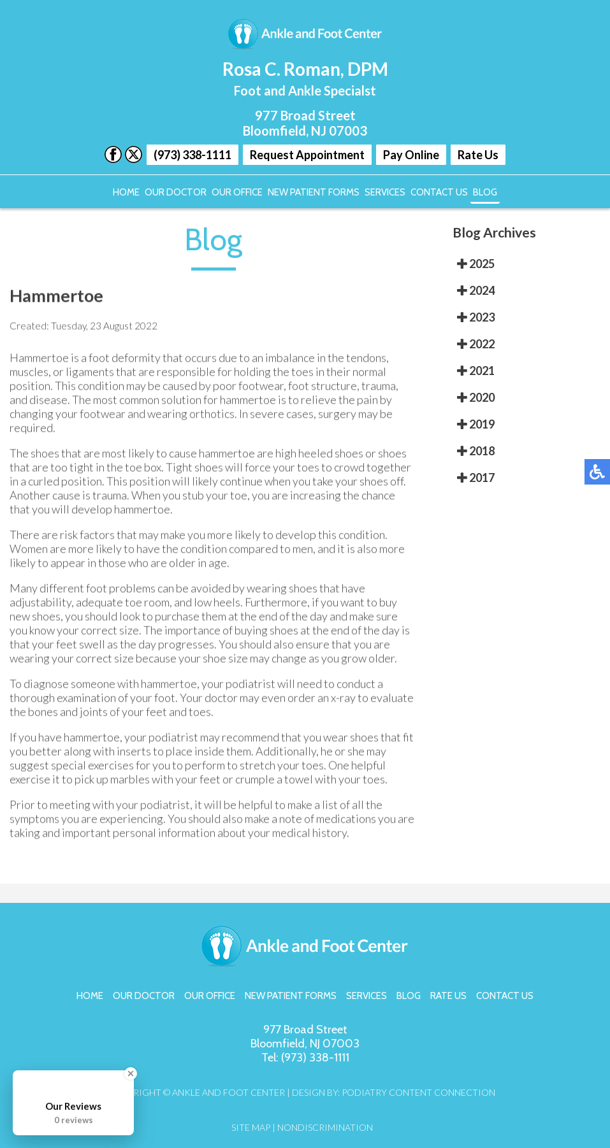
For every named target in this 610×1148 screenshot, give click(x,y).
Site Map (250, 1127)
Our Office (237, 192)
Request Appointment (307, 155)
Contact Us (439, 192)
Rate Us (478, 155)
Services (385, 192)
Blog (485, 192)
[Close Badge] (130, 1073)
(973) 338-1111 (192, 155)
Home (126, 192)
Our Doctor (176, 192)
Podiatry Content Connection (418, 1092)
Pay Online (411, 155)
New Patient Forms (313, 192)
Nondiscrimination (325, 1127)
